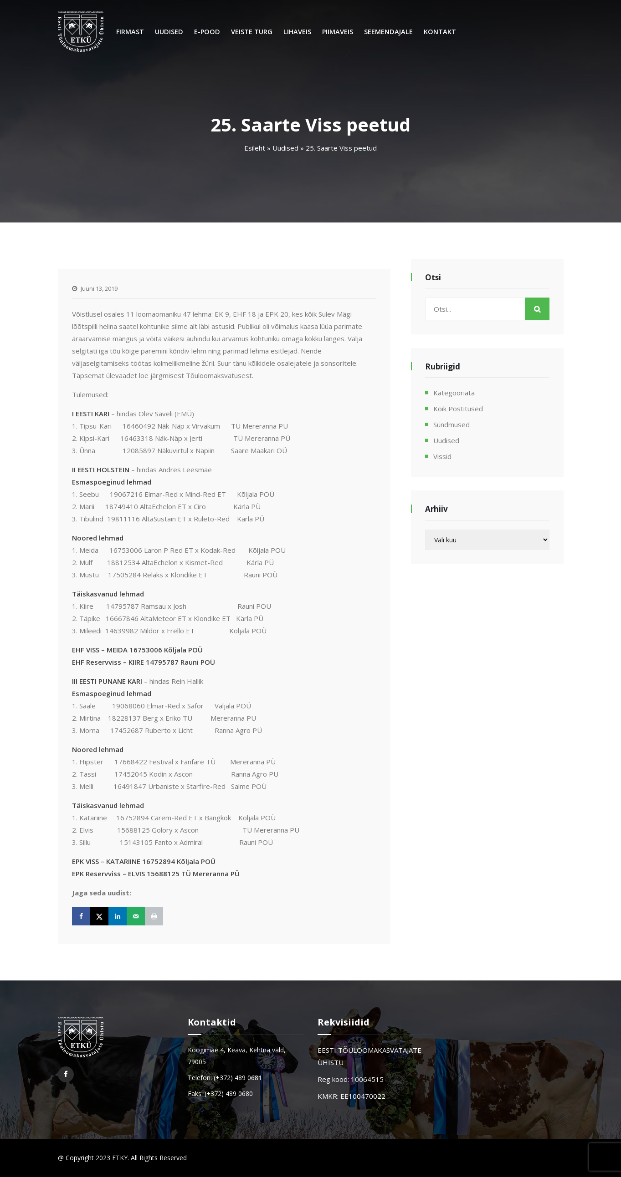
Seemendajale (388, 31)
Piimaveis (337, 31)
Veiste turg (251, 31)
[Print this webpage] (154, 916)
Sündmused (451, 424)
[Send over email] (136, 916)
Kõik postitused (458, 408)
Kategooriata (454, 392)
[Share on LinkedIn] (117, 916)
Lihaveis (297, 31)
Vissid (442, 456)
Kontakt (440, 31)
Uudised (169, 31)
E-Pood (207, 31)
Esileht (254, 147)
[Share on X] (99, 916)
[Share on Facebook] (81, 916)
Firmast (130, 31)
